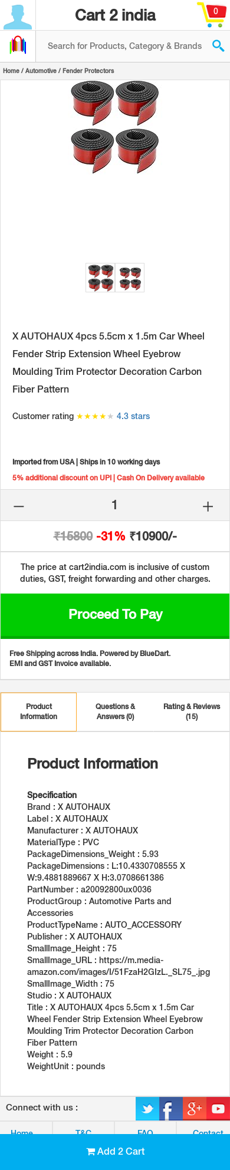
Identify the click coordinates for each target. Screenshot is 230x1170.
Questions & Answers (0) (115, 712)
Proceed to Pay (115, 614)
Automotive (41, 70)
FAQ (145, 1133)
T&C (83, 1133)
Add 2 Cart (115, 1151)
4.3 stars (133, 416)
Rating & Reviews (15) (191, 712)
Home (11, 70)
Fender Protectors (88, 70)
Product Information (38, 712)
